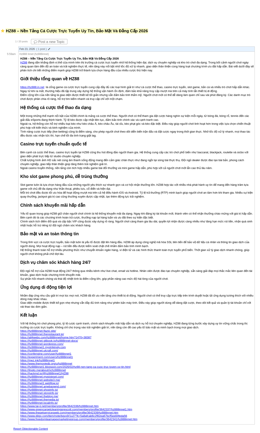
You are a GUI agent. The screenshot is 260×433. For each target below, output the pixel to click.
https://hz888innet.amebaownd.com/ (43, 386)
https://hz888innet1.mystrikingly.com (43, 347)
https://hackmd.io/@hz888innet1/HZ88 (44, 373)
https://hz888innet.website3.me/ (40, 380)
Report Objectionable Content (30, 428)
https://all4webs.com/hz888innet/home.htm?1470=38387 (55, 337)
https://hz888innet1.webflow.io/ (39, 383)
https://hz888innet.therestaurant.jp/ (42, 334)
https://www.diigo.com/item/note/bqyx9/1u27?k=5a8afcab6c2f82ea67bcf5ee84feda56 (73, 416)
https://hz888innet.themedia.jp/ (39, 399)
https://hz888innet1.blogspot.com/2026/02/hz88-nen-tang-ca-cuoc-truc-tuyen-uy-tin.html (75, 366)
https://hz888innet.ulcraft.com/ (39, 350)
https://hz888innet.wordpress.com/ (41, 344)
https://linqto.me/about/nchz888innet (43, 370)
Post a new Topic (49, 42)
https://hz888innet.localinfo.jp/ (39, 402)
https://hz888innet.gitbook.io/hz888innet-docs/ (49, 340)
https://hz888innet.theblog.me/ (39, 396)
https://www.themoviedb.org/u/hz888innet (46, 363)
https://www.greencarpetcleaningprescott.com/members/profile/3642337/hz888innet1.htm (76, 409)
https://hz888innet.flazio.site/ (38, 330)
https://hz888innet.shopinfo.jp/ (39, 389)
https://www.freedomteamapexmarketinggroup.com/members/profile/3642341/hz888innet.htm (78, 419)
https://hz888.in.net (32, 87)
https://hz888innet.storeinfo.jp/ (39, 393)
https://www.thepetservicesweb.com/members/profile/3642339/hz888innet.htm (69, 412)
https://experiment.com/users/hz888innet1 (46, 357)
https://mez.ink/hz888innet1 (37, 360)
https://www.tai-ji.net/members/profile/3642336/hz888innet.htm (59, 406)
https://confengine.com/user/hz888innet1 (45, 353)
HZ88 (23, 62)
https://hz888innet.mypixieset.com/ (42, 376)
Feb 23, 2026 (34, 49)
